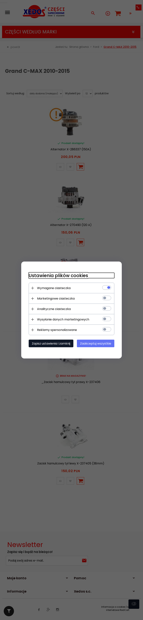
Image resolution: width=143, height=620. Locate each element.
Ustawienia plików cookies (58, 275)
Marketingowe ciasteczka (56, 298)
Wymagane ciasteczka (54, 288)
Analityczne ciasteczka (54, 309)
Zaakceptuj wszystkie (95, 343)
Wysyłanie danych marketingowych (63, 319)
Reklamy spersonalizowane (57, 330)
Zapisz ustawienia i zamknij (51, 343)
